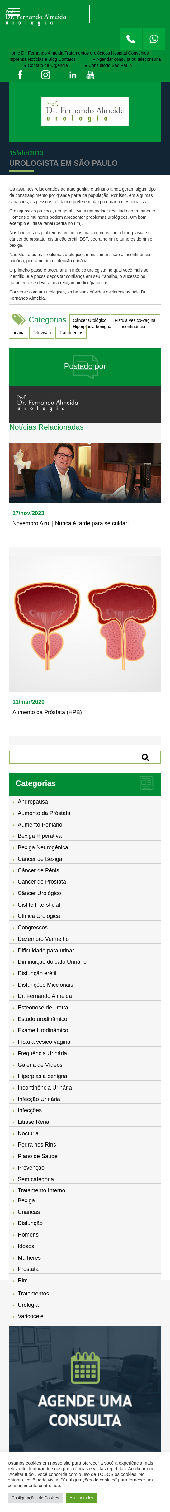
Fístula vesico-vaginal (136, 320)
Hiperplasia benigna (92, 326)
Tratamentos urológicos (87, 52)
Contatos (67, 59)
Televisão (42, 332)
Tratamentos (71, 332)
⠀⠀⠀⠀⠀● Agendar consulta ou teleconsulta (119, 59)
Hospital (119, 52)
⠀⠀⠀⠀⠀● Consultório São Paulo (100, 65)
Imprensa (17, 59)
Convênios (138, 52)
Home (14, 52)
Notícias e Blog (42, 59)
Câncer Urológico (89, 320)
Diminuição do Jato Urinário (52, 962)
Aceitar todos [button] (81, 1497)
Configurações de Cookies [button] (35, 1497)
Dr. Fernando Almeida (42, 52)
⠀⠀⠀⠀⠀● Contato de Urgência (38, 65)
